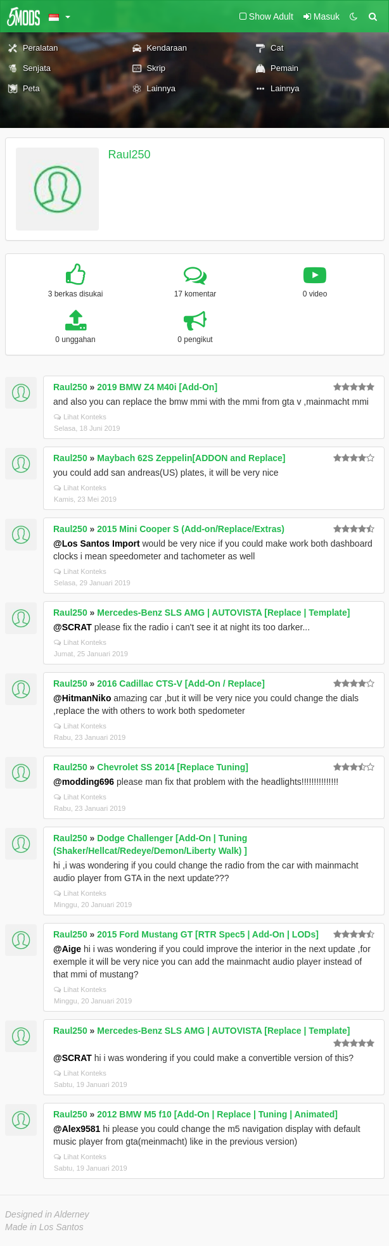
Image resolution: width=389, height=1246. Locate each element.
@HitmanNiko (82, 698)
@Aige (67, 949)
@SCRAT (72, 627)
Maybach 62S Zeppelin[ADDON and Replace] (191, 458)
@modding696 (83, 782)
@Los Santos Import (96, 543)
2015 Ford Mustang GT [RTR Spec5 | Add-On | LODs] (208, 934)
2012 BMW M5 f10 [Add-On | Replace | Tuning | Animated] (217, 1114)
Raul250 (129, 154)
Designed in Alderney (47, 1214)
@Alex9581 (76, 1129)
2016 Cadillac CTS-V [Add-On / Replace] (181, 683)
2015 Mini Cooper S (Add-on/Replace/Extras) (190, 529)
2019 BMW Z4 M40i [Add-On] (157, 387)
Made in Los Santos (44, 1227)
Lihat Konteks (80, 417)
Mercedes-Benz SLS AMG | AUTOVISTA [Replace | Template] (223, 612)
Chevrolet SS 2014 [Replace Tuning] (172, 767)
